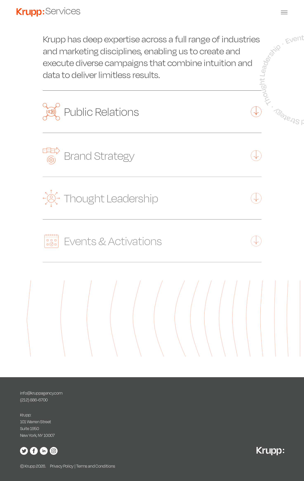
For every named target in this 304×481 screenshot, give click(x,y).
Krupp (30, 12)
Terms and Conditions (95, 466)
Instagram (54, 451)
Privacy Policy (61, 466)
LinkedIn (44, 451)
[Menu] (284, 12)
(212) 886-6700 (34, 399)
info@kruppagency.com (41, 393)
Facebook (34, 451)
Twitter (24, 451)
